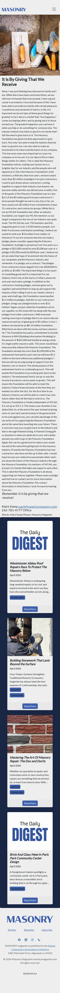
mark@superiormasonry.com (37, 506)
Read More (30, 609)
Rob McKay (15, 690)
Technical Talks (17, 695)
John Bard (15, 787)
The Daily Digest (17, 597)
